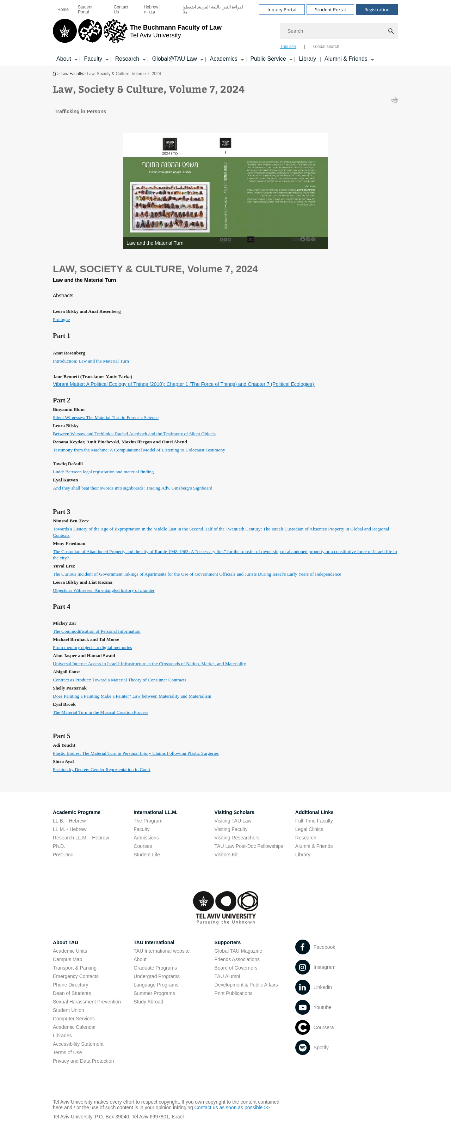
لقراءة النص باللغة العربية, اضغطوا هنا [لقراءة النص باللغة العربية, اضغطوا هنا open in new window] (213, 9)
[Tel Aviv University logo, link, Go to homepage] (137, 33)
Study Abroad (148, 1001)
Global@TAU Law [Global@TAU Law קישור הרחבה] (174, 59)
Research (305, 837)
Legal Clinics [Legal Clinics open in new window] (309, 829)
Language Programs (156, 985)
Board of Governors (236, 968)
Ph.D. (59, 846)
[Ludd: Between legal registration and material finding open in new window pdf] (103, 471)
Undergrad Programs (157, 976)
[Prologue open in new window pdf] (61, 319)
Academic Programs (76, 812)
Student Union (68, 1010)
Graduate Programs (155, 968)
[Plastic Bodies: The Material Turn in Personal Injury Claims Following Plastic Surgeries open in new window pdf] (136, 753)
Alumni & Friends (314, 846)
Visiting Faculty (231, 829)
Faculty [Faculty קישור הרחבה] (93, 59)
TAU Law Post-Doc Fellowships (249, 846)
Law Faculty (72, 73)
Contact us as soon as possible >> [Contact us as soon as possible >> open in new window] (232, 1107)
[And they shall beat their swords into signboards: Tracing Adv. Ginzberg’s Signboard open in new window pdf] (132, 488)
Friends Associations (237, 959)
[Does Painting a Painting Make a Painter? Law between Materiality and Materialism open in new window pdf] (132, 696)
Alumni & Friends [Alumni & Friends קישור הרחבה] (346, 59)
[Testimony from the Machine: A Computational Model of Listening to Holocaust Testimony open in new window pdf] (139, 450)
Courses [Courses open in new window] (143, 846)
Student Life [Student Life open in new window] (147, 854)
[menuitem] (63, 9)
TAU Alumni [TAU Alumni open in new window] (227, 976)
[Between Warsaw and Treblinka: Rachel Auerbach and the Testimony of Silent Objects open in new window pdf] (134, 433)
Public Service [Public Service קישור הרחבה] (268, 59)
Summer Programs (154, 993)
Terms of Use (67, 1052)
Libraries (62, 1035)
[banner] (225, 33)
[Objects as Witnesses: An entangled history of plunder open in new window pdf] (103, 590)
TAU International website (162, 951)
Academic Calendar (74, 1027)
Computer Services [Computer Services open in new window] (74, 1018)
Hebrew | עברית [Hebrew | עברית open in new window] (152, 9)
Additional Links (314, 812)
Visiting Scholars (234, 812)
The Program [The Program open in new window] (148, 821)
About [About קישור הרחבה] (63, 59)
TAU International (154, 942)
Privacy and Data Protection (83, 1061)
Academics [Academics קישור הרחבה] (223, 59)
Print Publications (234, 993)
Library (307, 59)
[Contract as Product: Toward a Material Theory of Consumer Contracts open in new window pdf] (119, 679)
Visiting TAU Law (233, 821)
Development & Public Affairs (246, 985)
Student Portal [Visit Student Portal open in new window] (330, 9)
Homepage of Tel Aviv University (55, 73)
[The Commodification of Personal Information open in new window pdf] (97, 631)
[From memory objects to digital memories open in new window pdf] (92, 647)
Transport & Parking (75, 968)
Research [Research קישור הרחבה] (127, 59)
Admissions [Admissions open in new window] (146, 837)
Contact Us (121, 9)
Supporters (228, 942)
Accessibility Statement (78, 1044)
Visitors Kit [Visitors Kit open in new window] (226, 854)
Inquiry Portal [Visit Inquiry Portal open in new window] (281, 9)
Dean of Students (72, 993)
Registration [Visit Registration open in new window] (377, 9)
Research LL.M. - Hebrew (81, 837)
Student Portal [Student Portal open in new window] (85, 9)
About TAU (65, 942)
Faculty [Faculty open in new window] (141, 829)
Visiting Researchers (237, 837)
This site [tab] (288, 46)
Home (63, 9)
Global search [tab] (326, 46)
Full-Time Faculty (314, 821)
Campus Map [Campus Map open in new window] (67, 959)
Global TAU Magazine (238, 951)
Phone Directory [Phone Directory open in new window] (70, 985)
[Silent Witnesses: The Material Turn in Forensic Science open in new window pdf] (106, 417)
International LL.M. (155, 812)
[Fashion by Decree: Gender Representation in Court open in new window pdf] (101, 769)
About (140, 959)
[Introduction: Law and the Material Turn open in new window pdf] (91, 361)
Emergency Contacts (76, 976)
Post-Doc (63, 854)
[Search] (339, 31)
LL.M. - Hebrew (70, 829)
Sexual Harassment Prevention (87, 1001)
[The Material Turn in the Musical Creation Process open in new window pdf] (100, 712)
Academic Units (70, 951)
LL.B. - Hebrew (69, 821)
